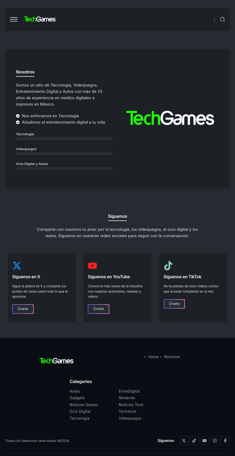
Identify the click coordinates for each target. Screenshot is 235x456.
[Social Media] (183, 440)
